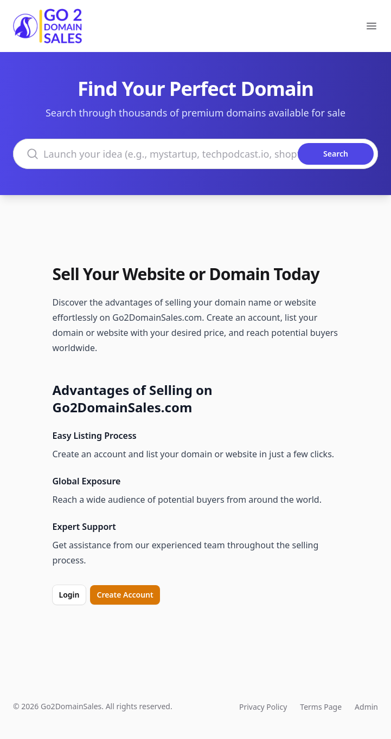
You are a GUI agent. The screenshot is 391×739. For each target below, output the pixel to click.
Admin (366, 707)
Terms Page (321, 707)
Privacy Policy (263, 707)
